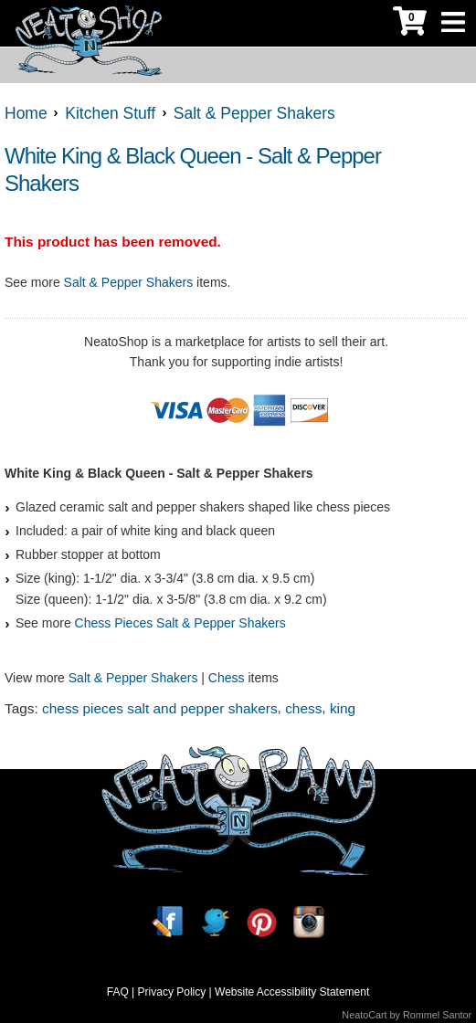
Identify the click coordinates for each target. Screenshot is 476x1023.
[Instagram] (308, 922)
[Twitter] (214, 922)
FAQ (118, 992)
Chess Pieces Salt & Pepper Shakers (180, 623)
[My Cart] (409, 23)
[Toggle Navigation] (453, 23)
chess (303, 708)
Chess (226, 677)
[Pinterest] (261, 922)
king (342, 708)
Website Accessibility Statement (292, 992)
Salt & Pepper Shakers (129, 282)
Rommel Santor (437, 1014)
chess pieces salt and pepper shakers (160, 708)
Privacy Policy (172, 992)
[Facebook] (167, 922)
